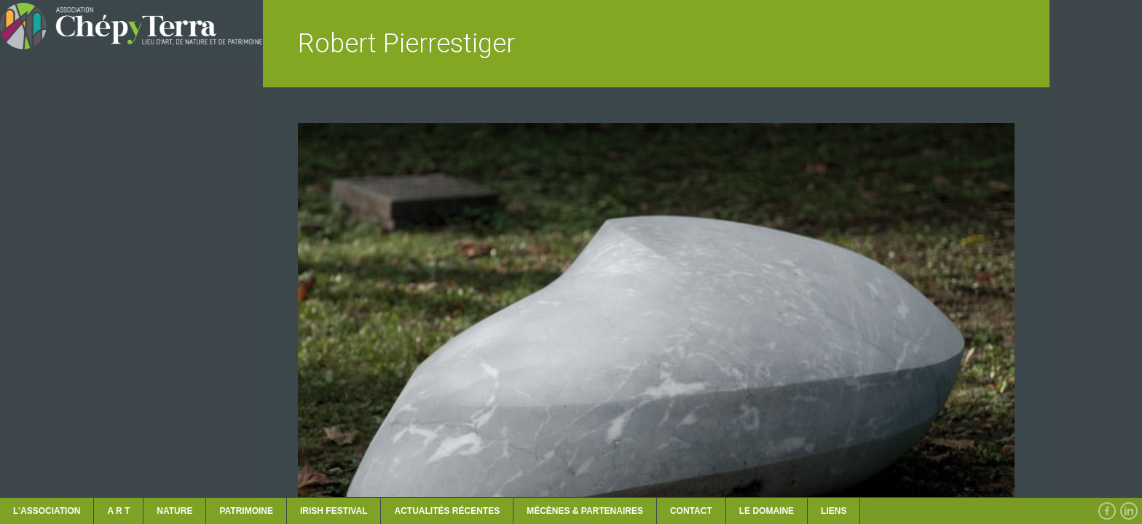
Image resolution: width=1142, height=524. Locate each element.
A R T (118, 511)
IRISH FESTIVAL (333, 511)
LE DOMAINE (766, 511)
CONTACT (691, 511)
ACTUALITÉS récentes (447, 511)
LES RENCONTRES (59, 358)
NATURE (174, 511)
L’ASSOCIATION (46, 511)
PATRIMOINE (246, 511)
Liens (833, 511)
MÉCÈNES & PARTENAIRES (585, 511)
